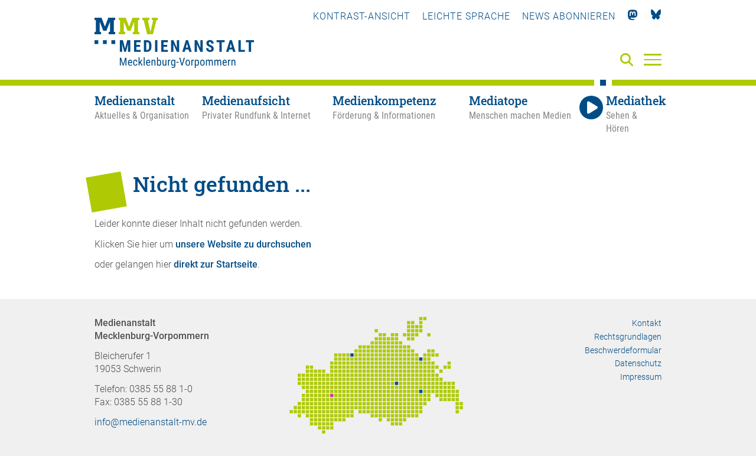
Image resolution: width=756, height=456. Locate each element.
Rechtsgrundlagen (628, 336)
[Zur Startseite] (174, 44)
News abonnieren (568, 16)
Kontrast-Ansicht (361, 16)
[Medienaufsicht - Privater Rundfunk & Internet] (267, 115)
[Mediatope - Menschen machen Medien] (522, 115)
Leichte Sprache (466, 16)
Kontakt (647, 323)
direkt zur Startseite (216, 264)
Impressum (641, 377)
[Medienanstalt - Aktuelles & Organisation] (148, 115)
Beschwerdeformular (623, 350)
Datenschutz (638, 363)
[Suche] (629, 60)
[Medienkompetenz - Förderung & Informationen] (400, 115)
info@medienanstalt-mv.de (150, 422)
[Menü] (653, 59)
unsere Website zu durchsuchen (243, 244)
